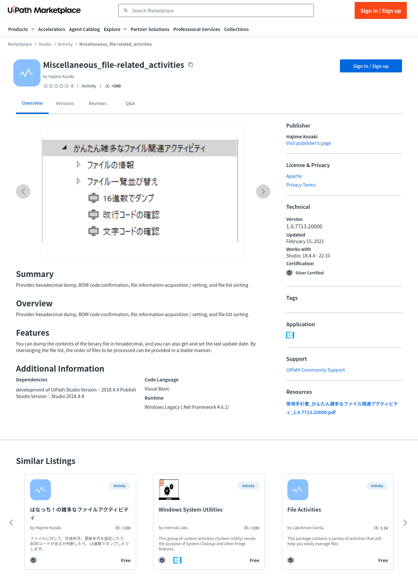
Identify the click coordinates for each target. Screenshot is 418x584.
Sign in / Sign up (371, 66)
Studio (45, 44)
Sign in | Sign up (381, 10)
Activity (65, 44)
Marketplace (20, 44)
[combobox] (220, 10)
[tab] (32, 105)
